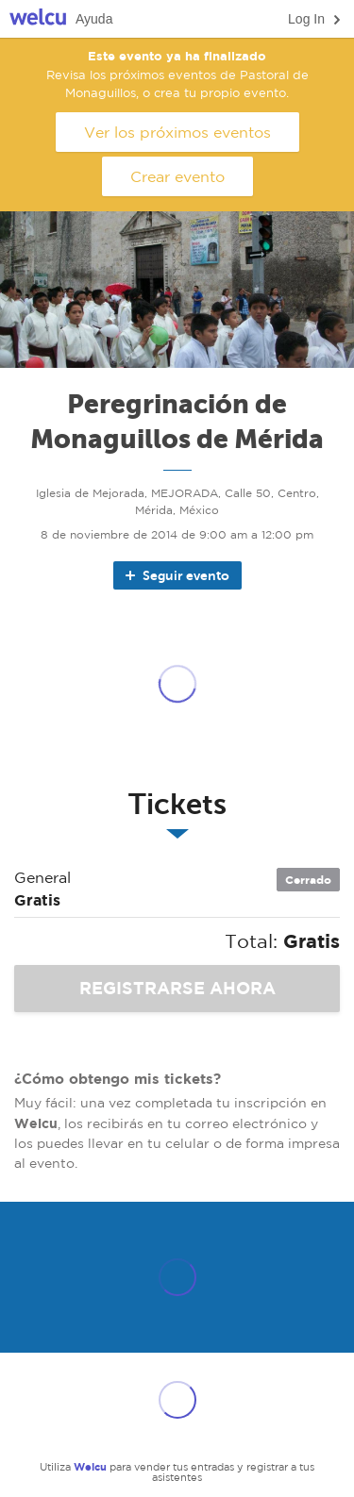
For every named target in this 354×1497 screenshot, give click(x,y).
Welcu (37, 19)
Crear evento (177, 176)
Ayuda (94, 18)
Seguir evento (176, 575)
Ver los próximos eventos (177, 132)
